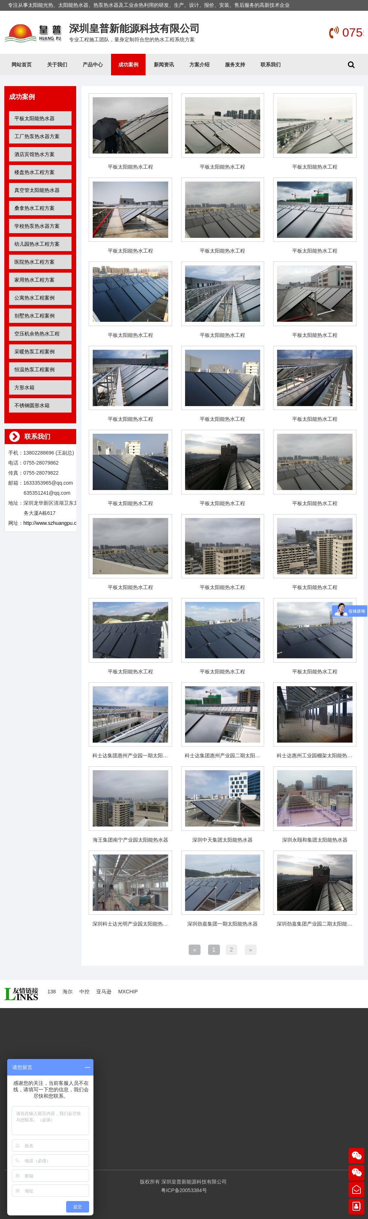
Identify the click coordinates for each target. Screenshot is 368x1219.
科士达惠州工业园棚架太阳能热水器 (317, 755)
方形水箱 (24, 387)
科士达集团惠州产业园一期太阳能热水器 (137, 755)
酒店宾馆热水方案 (34, 154)
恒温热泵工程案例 (34, 369)
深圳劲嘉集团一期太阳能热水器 (222, 924)
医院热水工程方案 (34, 262)
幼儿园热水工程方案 (37, 244)
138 (51, 991)
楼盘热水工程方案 (34, 172)
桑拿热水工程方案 (34, 208)
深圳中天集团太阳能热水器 (222, 840)
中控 (84, 991)
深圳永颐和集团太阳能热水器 (315, 840)
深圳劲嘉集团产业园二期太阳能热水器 (319, 924)
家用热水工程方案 (34, 280)
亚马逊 (103, 991)
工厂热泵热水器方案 (37, 136)
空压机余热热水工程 (37, 333)
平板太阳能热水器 (34, 118)
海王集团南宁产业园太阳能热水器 (130, 840)
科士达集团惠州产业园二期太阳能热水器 (230, 755)
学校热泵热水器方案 (37, 226)
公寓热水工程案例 (34, 298)
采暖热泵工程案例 (34, 351)
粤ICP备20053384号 (184, 1190)
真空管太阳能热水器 (37, 190)
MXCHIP (128, 991)
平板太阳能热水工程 (130, 167)
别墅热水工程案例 (34, 316)
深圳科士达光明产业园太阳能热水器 (132, 924)
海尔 (68, 991)
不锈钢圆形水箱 (32, 405)
